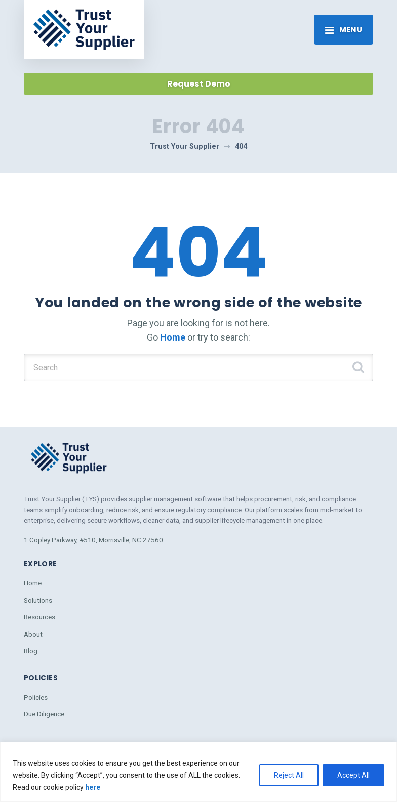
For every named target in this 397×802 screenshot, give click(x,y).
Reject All (289, 775)
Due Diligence (44, 714)
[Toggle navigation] (343, 29)
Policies (36, 697)
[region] (198, 772)
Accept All (353, 775)
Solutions (38, 600)
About (33, 634)
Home (172, 337)
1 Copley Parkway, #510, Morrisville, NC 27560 (93, 540)
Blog (30, 651)
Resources (39, 617)
